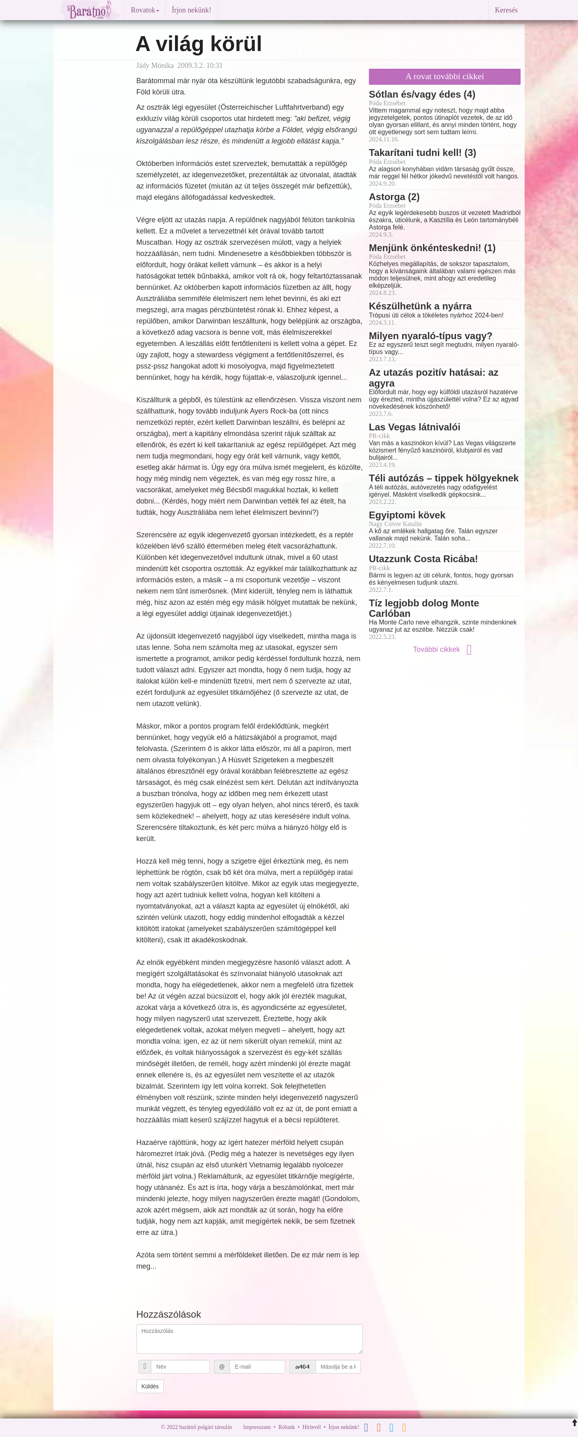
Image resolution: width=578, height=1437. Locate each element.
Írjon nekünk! (191, 10)
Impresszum (257, 1427)
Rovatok (145, 10)
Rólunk (286, 1427)
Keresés (506, 10)
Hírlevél (312, 1427)
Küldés (150, 1386)
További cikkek (444, 649)
